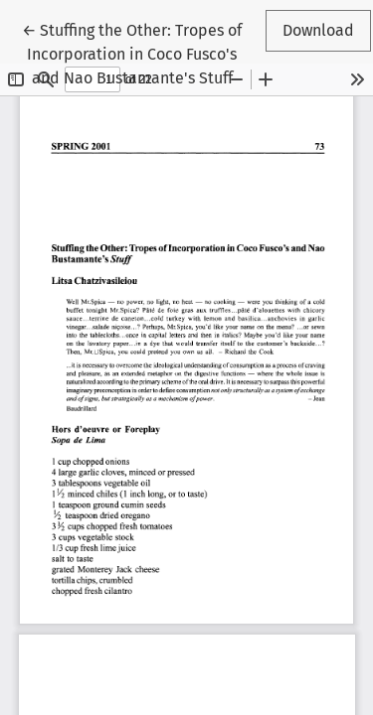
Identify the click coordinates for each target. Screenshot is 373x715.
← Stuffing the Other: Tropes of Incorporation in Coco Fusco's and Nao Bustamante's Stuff (132, 52)
